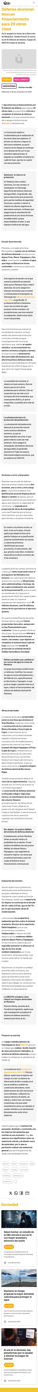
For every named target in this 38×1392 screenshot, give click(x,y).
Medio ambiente (21, 79)
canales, (14, 1170)
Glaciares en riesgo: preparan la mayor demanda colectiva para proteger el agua (19, 1295)
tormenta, (24, 1170)
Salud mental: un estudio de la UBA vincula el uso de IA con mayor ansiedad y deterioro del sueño (19, 1236)
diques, (5, 1170)
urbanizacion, (18, 1176)
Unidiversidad (9, 86)
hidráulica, (23, 1164)
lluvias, (14, 1164)
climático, (6, 1176)
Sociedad (7, 79)
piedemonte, (7, 1181)
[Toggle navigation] (33, 2)
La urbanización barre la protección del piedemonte (16, 418)
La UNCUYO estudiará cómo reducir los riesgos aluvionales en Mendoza (18, 999)
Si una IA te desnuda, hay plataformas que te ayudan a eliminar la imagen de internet (18, 1354)
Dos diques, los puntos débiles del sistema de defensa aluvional (19, 830)
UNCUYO (24, 1045)
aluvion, (6, 1164)
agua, (32, 1164)
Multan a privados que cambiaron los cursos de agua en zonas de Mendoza (19, 662)
